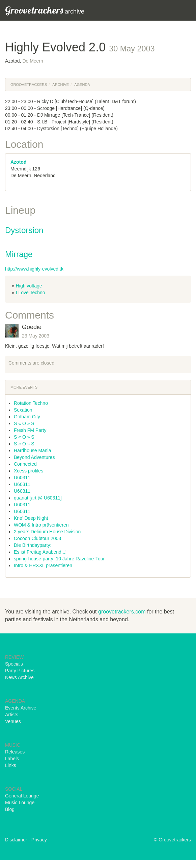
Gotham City (27, 416)
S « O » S (24, 423)
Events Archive (20, 708)
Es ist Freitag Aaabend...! (40, 552)
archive (44, 10)
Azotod (18, 162)
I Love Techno (30, 292)
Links (10, 765)
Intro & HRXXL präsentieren (43, 565)
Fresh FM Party (30, 430)
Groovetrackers (28, 85)
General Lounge (22, 795)
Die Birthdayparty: (32, 545)
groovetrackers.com (122, 611)
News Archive (19, 677)
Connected (25, 464)
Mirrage (18, 254)
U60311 (22, 477)
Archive (60, 85)
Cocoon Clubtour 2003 (37, 538)
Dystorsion (24, 230)
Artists (11, 714)
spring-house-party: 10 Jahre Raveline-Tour (59, 558)
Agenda (82, 85)
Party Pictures (19, 670)
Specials (14, 664)
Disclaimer (16, 839)
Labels (12, 758)
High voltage (29, 285)
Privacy (39, 839)
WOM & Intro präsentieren (41, 525)
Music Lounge (19, 802)
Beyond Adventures (34, 457)
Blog (10, 809)
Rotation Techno (31, 403)
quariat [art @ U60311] (38, 498)
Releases (15, 751)
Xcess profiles (28, 470)
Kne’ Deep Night (31, 518)
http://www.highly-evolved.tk (34, 269)
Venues (13, 721)
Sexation (23, 410)
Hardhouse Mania (32, 450)
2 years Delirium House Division (47, 531)
